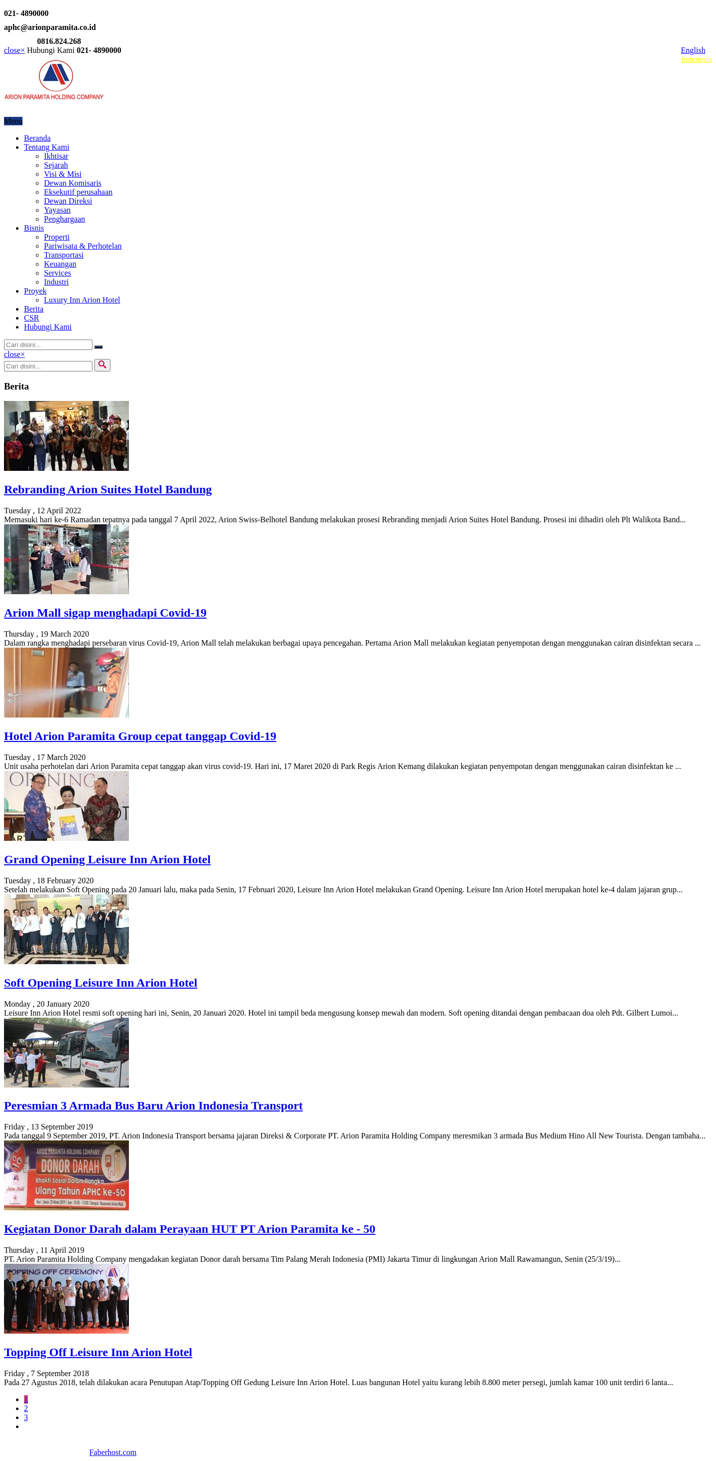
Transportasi (63, 255)
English (693, 50)
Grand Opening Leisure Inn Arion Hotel (107, 859)
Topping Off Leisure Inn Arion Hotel (98, 1352)
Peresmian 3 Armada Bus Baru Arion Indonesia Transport (153, 1105)
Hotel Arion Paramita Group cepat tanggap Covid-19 (140, 736)
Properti (57, 237)
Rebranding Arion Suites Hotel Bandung (108, 489)
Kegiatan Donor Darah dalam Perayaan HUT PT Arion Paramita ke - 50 (189, 1228)
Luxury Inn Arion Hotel (82, 300)
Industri (56, 282)
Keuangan (60, 264)
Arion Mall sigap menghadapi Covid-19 (105, 612)
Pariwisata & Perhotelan (83, 246)
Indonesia (696, 59)
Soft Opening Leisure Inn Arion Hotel (100, 982)
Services (57, 273)
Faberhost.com (113, 1452)
